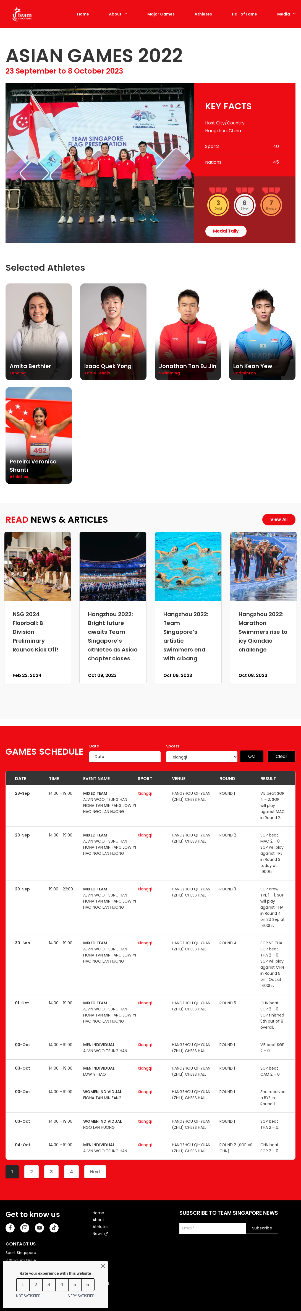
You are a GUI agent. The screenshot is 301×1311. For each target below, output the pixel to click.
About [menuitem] (98, 1220)
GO (251, 756)
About (115, 14)
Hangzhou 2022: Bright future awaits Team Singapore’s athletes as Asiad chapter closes (113, 636)
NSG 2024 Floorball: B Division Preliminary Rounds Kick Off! (36, 631)
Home (83, 14)
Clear (281, 756)
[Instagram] (24, 1227)
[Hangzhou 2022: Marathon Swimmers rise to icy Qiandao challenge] (263, 566)
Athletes (203, 14)
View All (278, 519)
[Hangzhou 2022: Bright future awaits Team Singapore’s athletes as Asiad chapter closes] (113, 566)
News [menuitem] (98, 1233)
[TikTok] (54, 1227)
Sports (172, 746)
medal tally (226, 231)
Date (94, 746)
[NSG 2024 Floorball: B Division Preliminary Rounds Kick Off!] (37, 566)
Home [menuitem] (98, 1213)
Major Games (161, 14)
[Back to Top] (288, 1298)
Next (95, 1172)
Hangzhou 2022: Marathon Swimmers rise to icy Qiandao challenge (263, 631)
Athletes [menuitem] (101, 1226)
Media (283, 14)
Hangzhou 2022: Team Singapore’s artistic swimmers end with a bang (185, 636)
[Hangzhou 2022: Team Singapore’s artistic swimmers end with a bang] (188, 566)
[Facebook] (10, 1227)
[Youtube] (39, 1227)
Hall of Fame (244, 14)
